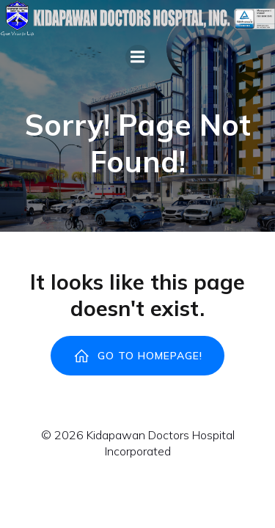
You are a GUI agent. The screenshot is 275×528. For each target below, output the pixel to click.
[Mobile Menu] (137, 57)
